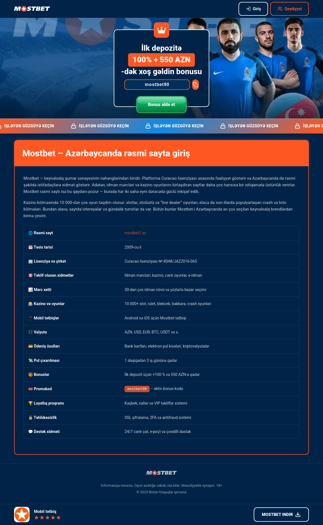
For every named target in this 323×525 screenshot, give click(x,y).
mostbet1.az (135, 233)
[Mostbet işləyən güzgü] (32, 9)
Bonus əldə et (161, 104)
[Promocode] (157, 84)
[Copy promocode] (195, 84)
